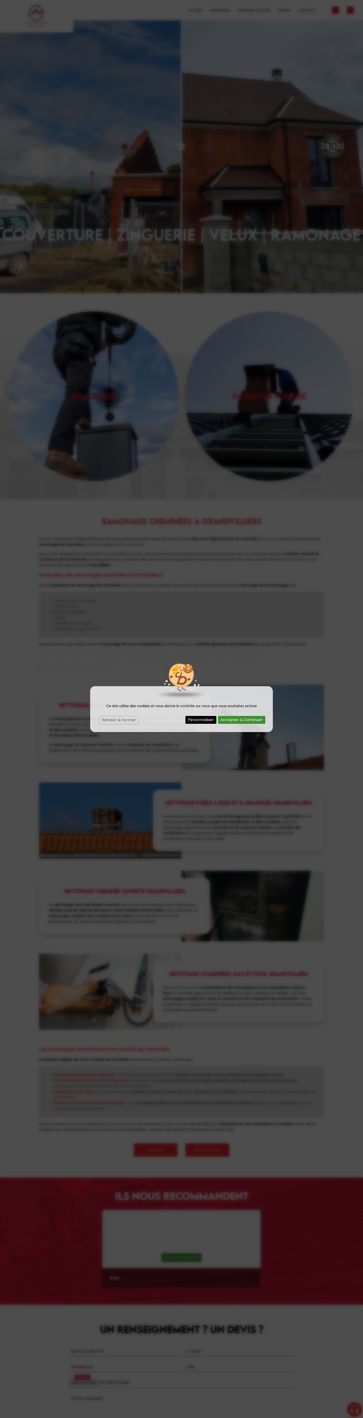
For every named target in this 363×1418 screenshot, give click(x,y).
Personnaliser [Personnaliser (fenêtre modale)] (201, 720)
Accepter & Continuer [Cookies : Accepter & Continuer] (241, 720)
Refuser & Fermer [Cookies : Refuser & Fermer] (119, 720)
